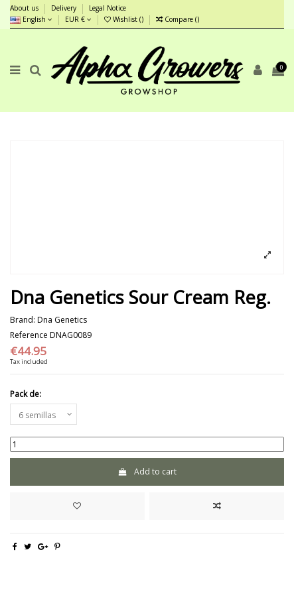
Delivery (64, 8)
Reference (29, 335)
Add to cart (146, 471)
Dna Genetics (62, 319)
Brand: (22, 320)
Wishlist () (124, 19)
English (31, 19)
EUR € (78, 19)
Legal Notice (107, 8)
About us (25, 8)
